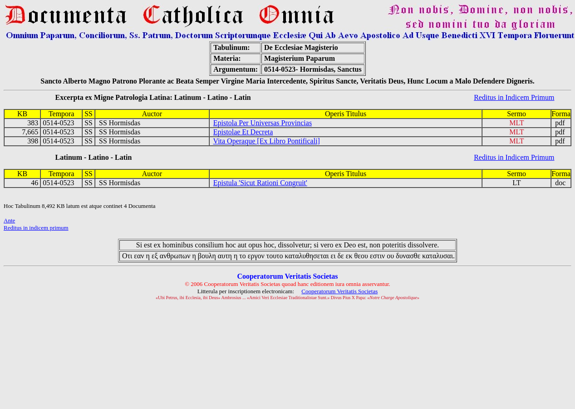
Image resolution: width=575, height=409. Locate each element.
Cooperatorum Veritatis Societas (339, 291)
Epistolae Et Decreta (243, 132)
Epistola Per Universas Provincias (262, 123)
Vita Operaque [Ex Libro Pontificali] (266, 141)
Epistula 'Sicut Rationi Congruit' (260, 183)
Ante (9, 220)
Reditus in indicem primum (36, 227)
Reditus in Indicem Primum (514, 97)
